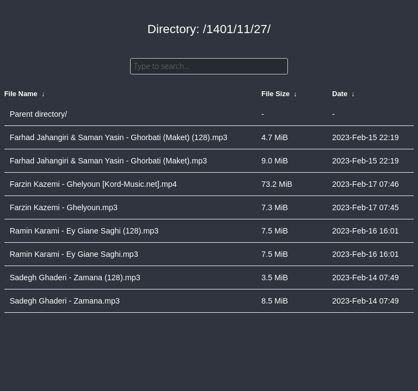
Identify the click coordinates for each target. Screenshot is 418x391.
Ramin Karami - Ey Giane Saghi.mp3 (74, 254)
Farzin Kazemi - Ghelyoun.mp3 (64, 207)
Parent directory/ (38, 114)
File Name (21, 94)
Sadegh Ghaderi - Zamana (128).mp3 (75, 277)
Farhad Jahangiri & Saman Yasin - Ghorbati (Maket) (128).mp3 (119, 137)
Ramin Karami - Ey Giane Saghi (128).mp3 (84, 230)
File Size (275, 94)
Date (339, 94)
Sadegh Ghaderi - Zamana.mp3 (65, 301)
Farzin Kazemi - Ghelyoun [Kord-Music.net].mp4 (93, 184)
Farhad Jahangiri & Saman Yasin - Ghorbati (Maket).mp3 (108, 160)
